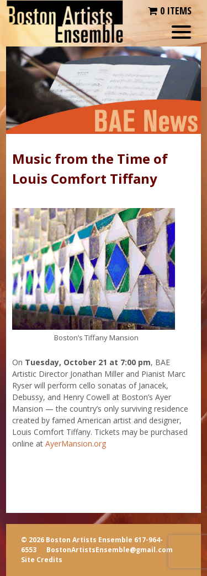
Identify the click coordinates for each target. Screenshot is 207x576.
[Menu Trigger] (181, 32)
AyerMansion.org (75, 443)
